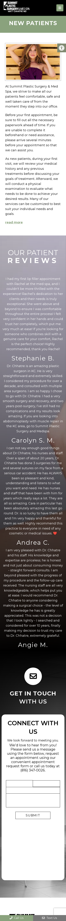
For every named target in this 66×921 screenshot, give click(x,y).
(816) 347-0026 (32, 770)
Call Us (16, 918)
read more (14, 222)
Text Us (49, 918)
